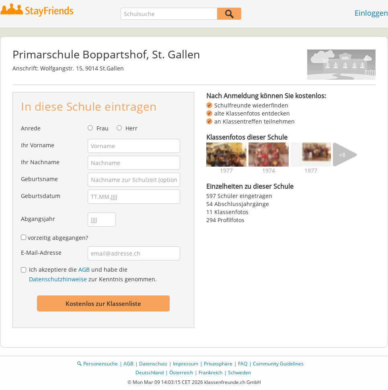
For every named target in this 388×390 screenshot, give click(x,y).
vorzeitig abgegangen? (58, 237)
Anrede (31, 128)
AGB (84, 269)
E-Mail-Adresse (41, 252)
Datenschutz (153, 363)
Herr (131, 128)
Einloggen (371, 13)
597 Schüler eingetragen (239, 196)
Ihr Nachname (40, 162)
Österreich (181, 372)
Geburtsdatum (40, 196)
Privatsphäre (218, 363)
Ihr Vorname (37, 145)
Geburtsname (39, 179)
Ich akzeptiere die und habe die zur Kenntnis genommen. (93, 274)
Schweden (239, 372)
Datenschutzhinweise (58, 279)
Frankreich (210, 372)
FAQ (242, 363)
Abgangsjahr (38, 219)
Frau (102, 128)
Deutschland (149, 372)
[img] (226, 154)
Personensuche (100, 363)
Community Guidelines (278, 363)
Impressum (185, 363)
